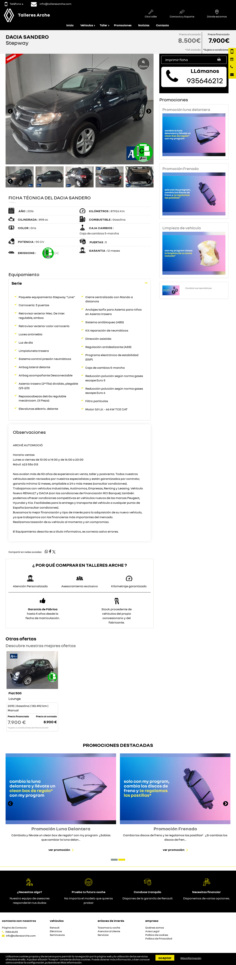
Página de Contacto (14, 927)
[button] (114, 860)
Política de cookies (156, 935)
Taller (103, 25)
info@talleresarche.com (21, 935)
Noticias (143, 25)
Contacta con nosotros (19, 921)
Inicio (70, 25)
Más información (71, 962)
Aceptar (164, 958)
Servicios (103, 935)
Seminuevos (57, 935)
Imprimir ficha (194, 59)
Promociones (122, 25)
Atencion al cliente (109, 931)
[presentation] (10, 111)
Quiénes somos (154, 927)
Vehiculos (86, 25)
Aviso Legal (152, 931)
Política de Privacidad (158, 938)
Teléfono (13, 3)
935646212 (11, 931)
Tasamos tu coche (109, 927)
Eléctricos (56, 931)
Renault (54, 927)
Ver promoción (59, 850)
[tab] (79, 283)
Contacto (162, 25)
